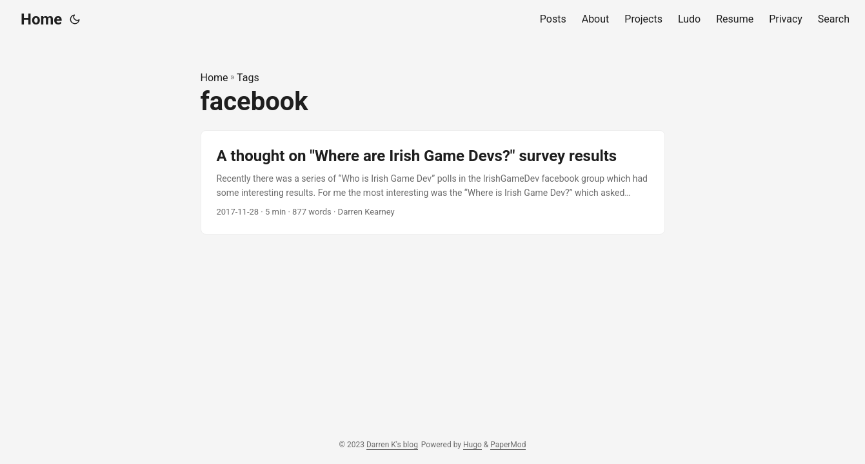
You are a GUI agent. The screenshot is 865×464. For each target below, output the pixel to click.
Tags (248, 78)
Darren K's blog (392, 444)
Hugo (472, 444)
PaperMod (508, 444)
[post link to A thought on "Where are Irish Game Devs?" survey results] (432, 183)
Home (41, 19)
